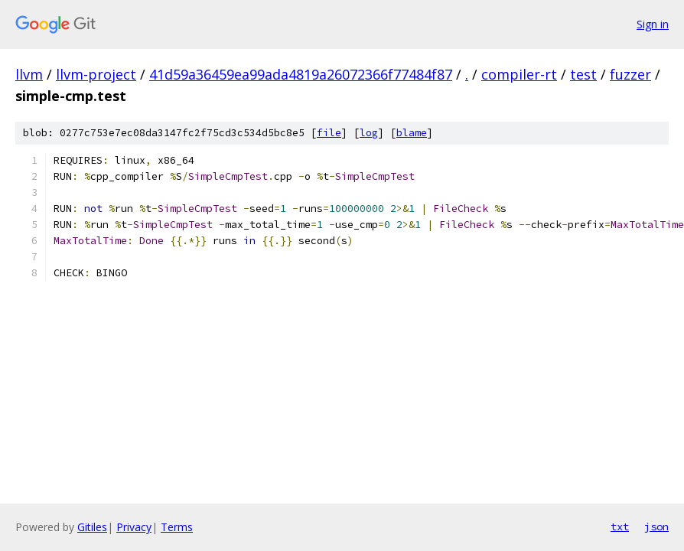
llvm (29, 74)
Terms (177, 527)
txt (620, 526)
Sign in (653, 24)
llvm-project (96, 74)
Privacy (133, 527)
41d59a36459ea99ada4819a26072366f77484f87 (300, 74)
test (583, 74)
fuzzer (630, 74)
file (329, 132)
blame (411, 132)
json (656, 526)
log (369, 132)
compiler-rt (519, 74)
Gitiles (92, 527)
